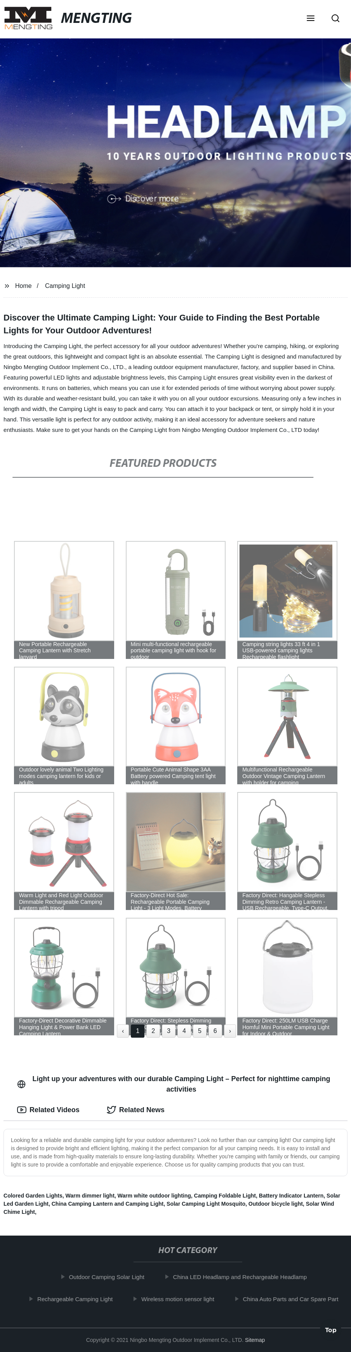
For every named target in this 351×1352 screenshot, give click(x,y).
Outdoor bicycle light (275, 1204)
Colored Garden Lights (33, 1196)
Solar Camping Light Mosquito (206, 1204)
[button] (310, 19)
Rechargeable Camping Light (78, 1298)
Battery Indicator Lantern (291, 1196)
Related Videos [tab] (48, 1110)
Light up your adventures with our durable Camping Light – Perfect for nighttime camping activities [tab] (173, 1084)
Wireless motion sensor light (181, 1298)
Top (331, 1331)
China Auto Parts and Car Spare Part (294, 1298)
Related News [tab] (136, 1110)
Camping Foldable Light (225, 1196)
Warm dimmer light (90, 1196)
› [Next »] (230, 1031)
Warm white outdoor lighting (154, 1196)
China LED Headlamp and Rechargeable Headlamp (244, 1277)
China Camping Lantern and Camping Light (108, 1204)
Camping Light (65, 286)
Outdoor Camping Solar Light (110, 1277)
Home (23, 286)
